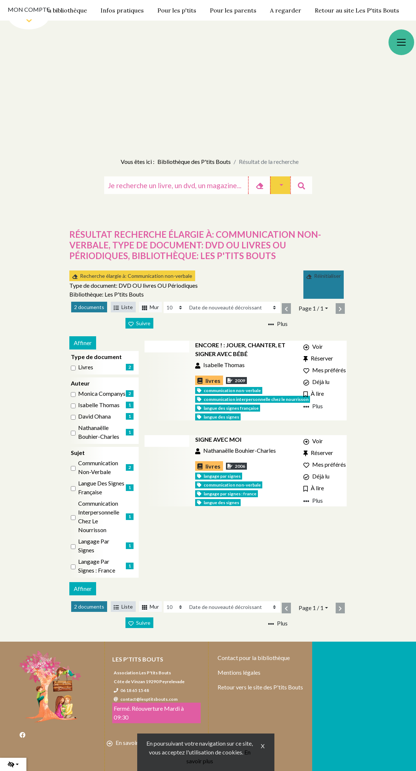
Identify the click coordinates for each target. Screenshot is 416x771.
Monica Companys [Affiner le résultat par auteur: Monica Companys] (101, 393)
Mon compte (29, 9)
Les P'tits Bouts (137, 659)
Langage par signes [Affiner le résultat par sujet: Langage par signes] (93, 545)
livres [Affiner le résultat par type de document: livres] (85, 366)
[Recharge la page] (175, 307)
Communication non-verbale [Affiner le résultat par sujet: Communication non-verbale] (98, 467)
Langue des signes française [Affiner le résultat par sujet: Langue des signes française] (101, 487)
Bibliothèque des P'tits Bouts (194, 161)
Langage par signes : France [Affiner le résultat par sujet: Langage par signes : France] (96, 566)
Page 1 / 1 (311, 308)
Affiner (83, 342)
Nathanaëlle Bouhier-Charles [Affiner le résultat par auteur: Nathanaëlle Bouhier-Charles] (98, 432)
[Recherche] (176, 185)
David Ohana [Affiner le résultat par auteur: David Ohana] (94, 416)
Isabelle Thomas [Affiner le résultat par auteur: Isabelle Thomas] (99, 404)
